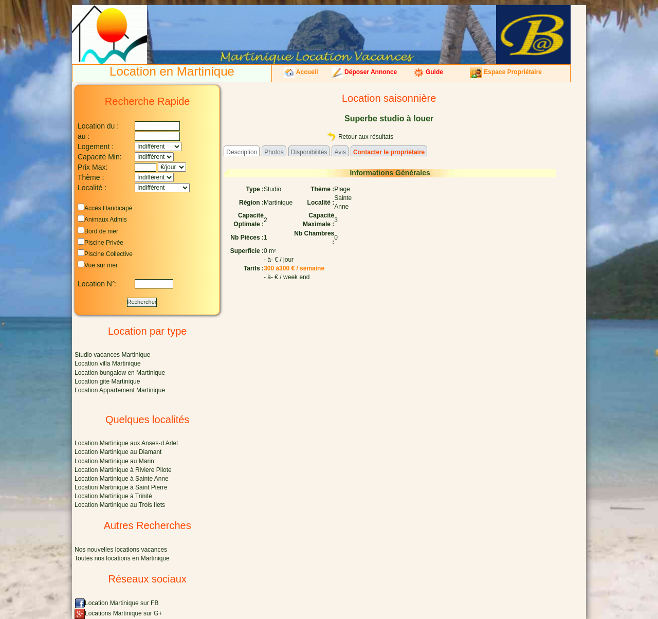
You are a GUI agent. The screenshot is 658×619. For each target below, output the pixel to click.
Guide (428, 72)
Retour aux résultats (360, 136)
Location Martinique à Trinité (113, 496)
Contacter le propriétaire (389, 152)
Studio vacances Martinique (112, 354)
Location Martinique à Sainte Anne (122, 478)
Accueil (301, 72)
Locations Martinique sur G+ (118, 613)
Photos (273, 152)
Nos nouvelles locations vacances (121, 549)
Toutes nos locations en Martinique (122, 558)
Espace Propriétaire (506, 72)
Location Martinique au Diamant (118, 452)
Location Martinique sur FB (116, 603)
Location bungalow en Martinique (120, 372)
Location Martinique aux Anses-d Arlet (126, 443)
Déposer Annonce (364, 72)
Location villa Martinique (108, 363)
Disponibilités (309, 152)
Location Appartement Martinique (120, 390)
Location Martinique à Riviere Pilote (123, 470)
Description (241, 152)
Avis (339, 152)
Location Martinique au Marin (114, 461)
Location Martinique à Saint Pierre (121, 487)
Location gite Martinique (107, 381)
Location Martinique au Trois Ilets (120, 504)
